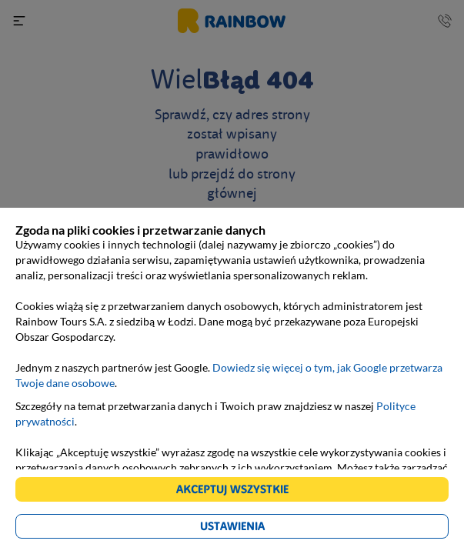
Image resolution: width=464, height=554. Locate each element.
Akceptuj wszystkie (232, 489)
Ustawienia (232, 526)
